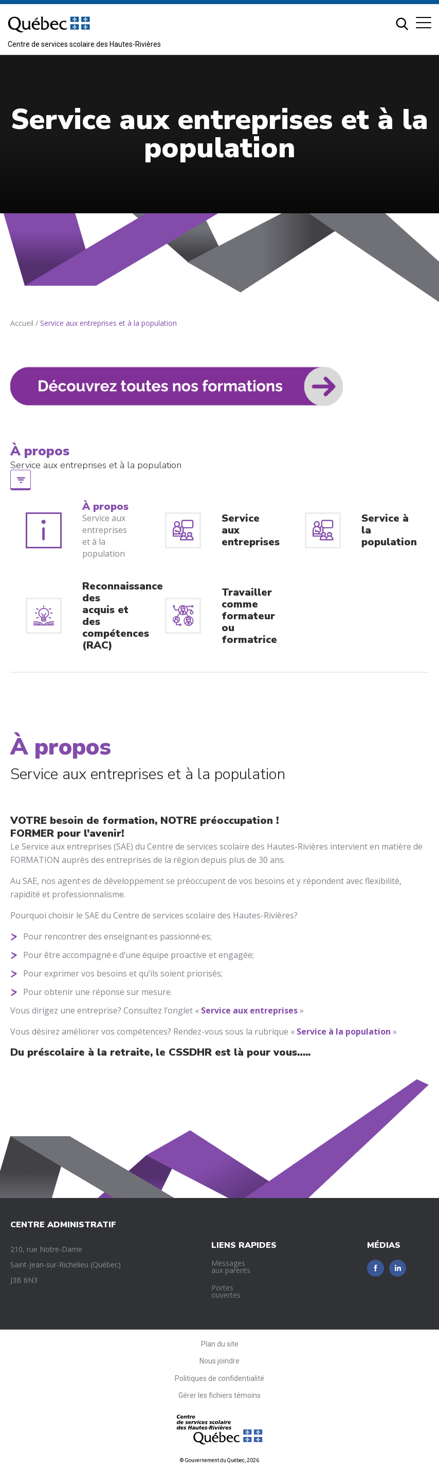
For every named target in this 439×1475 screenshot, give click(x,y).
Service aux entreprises (249, 1010)
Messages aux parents (230, 1266)
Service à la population (344, 1031)
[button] (423, 22)
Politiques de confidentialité (219, 1378)
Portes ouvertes (226, 1291)
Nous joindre (219, 1361)
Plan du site (220, 1344)
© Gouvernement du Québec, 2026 (219, 1460)
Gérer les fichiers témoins (219, 1395)
